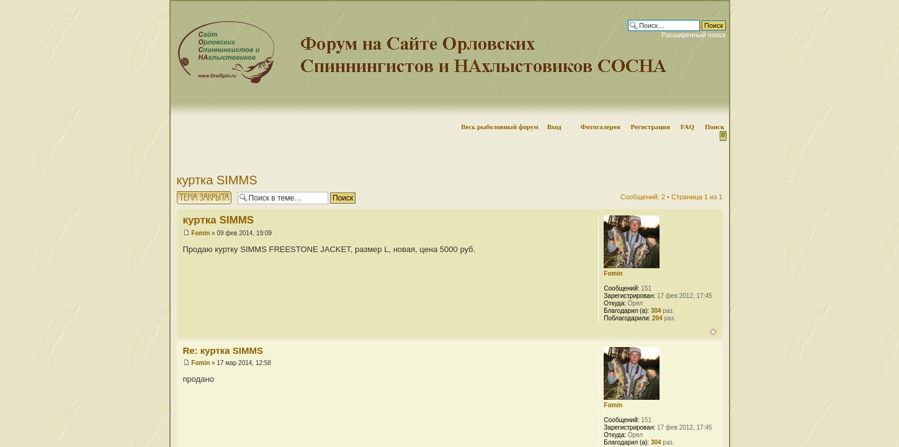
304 (656, 310)
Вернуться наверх (713, 331)
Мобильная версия (722, 136)
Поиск (715, 126)
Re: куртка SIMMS (223, 350)
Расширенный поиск (693, 34)
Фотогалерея (600, 126)
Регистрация (649, 126)
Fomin (200, 233)
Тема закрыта (204, 197)
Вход (554, 126)
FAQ (687, 126)
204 (657, 318)
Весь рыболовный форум (500, 126)
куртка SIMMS (217, 180)
